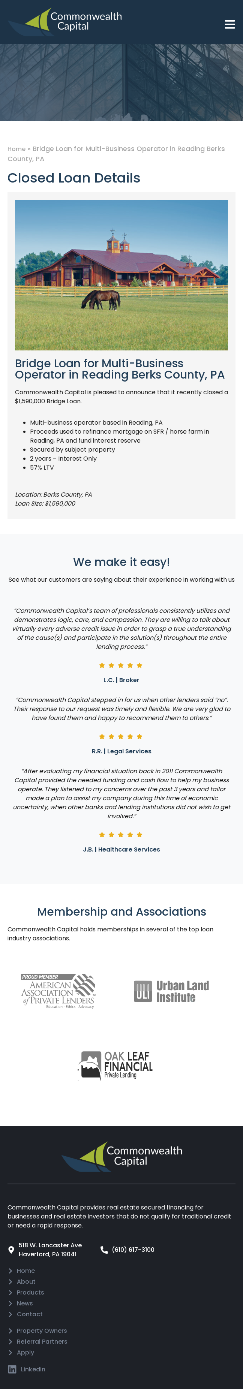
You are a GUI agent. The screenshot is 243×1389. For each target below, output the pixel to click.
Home (17, 149)
